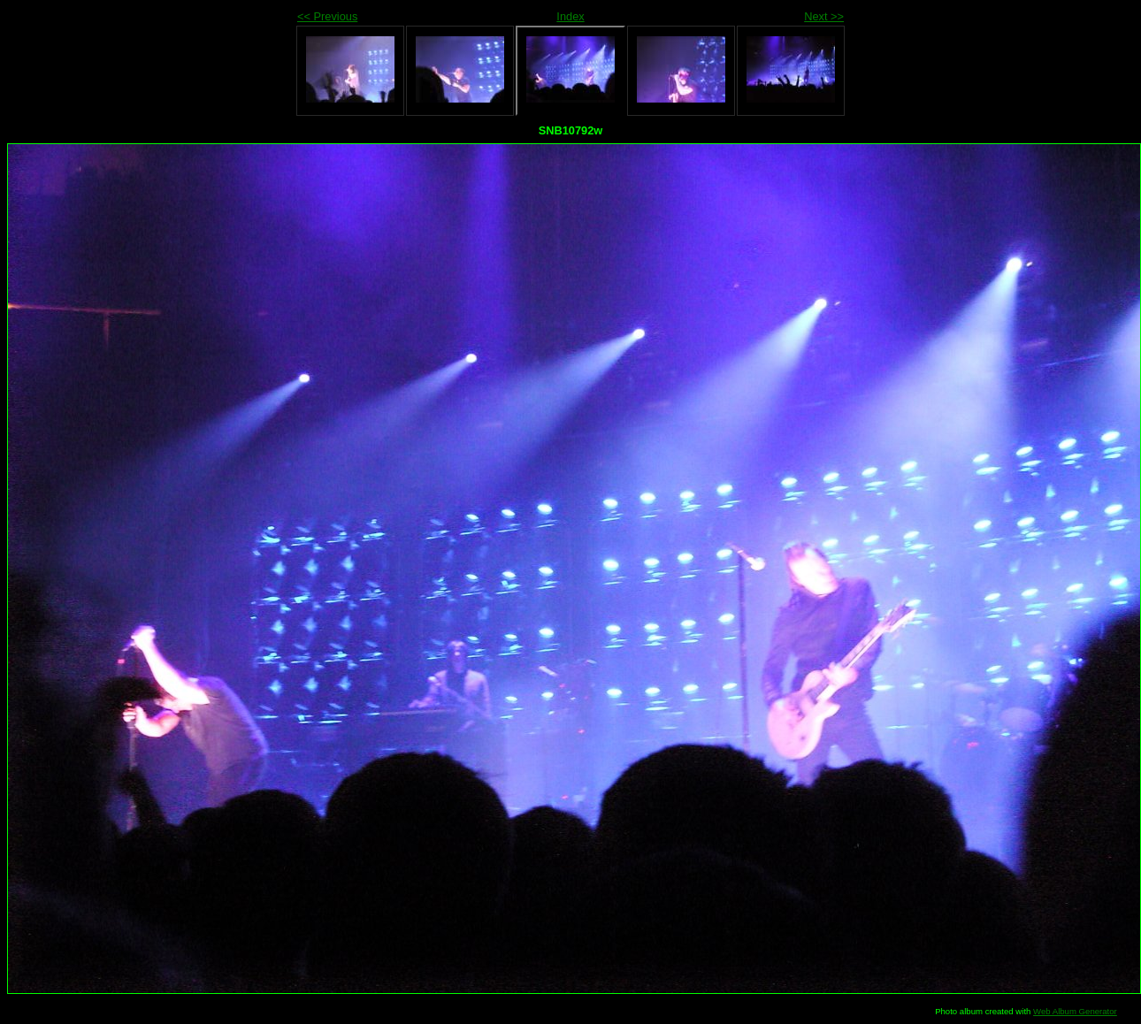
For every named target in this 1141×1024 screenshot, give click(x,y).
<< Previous (327, 16)
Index (570, 16)
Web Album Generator (1075, 1011)
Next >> (824, 16)
